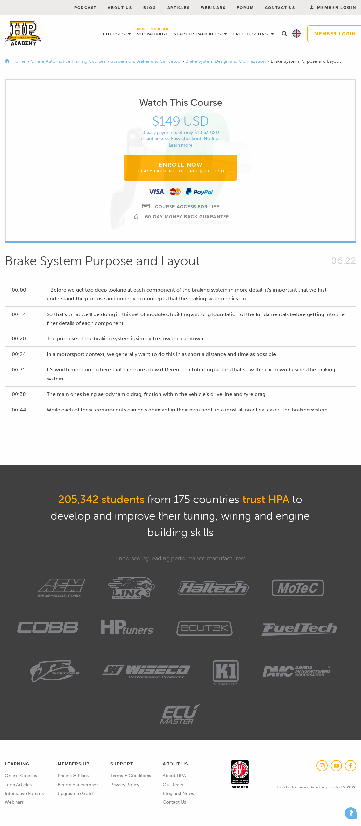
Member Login (333, 8)
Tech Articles (18, 784)
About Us (120, 8)
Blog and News (178, 793)
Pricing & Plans (73, 775)
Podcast (85, 8)
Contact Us (280, 8)
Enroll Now (180, 167)
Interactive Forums (24, 793)
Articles (178, 8)
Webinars (213, 8)
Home (19, 61)
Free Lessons (251, 34)
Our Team (173, 784)
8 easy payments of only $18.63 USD (180, 132)
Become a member (78, 784)
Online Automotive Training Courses (69, 61)
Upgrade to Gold (75, 793)
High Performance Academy (23, 33)
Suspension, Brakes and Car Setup (146, 61)
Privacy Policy (124, 784)
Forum (245, 8)
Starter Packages (198, 34)
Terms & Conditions (130, 775)
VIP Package (153, 32)
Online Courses (21, 775)
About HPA (174, 775)
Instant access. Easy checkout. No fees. (180, 138)
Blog (149, 8)
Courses (115, 34)
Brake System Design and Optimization (226, 61)
